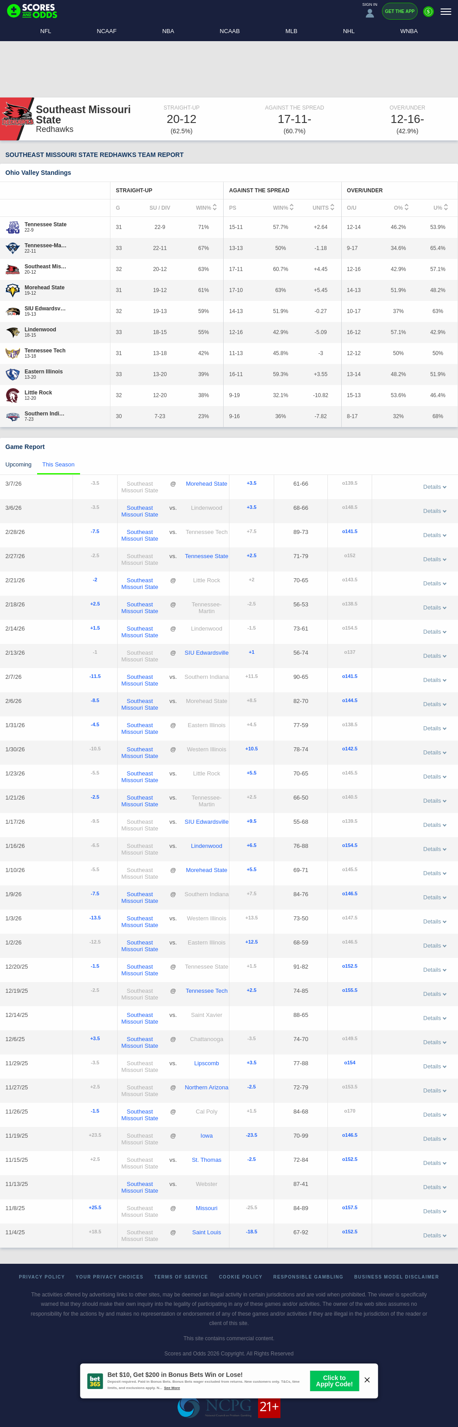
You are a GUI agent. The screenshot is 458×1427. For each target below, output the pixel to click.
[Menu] (446, 11)
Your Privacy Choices (110, 1277)
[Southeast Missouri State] (46, 266)
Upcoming (18, 464)
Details (434, 486)
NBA (168, 31)
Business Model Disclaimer (396, 1277)
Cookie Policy (241, 1277)
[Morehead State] (44, 287)
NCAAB (230, 31)
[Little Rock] (38, 392)
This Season (58, 464)
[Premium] (428, 15)
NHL (349, 31)
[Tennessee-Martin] (46, 245)
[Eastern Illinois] (44, 371)
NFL (45, 31)
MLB (291, 31)
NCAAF (107, 31)
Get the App (400, 11)
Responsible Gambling (308, 1277)
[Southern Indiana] (46, 413)
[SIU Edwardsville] (46, 308)
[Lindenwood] (40, 329)
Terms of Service (181, 1277)
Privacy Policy (42, 1277)
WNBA (409, 31)
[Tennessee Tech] (45, 350)
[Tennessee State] (46, 224)
